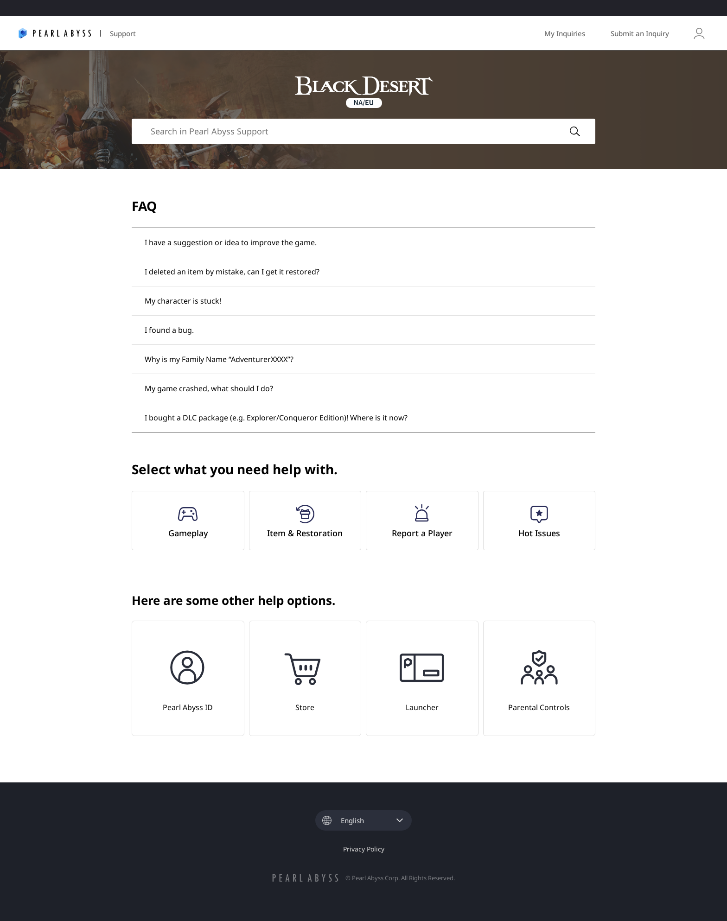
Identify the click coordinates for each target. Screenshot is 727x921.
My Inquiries (564, 33)
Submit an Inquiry (640, 33)
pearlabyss (305, 878)
